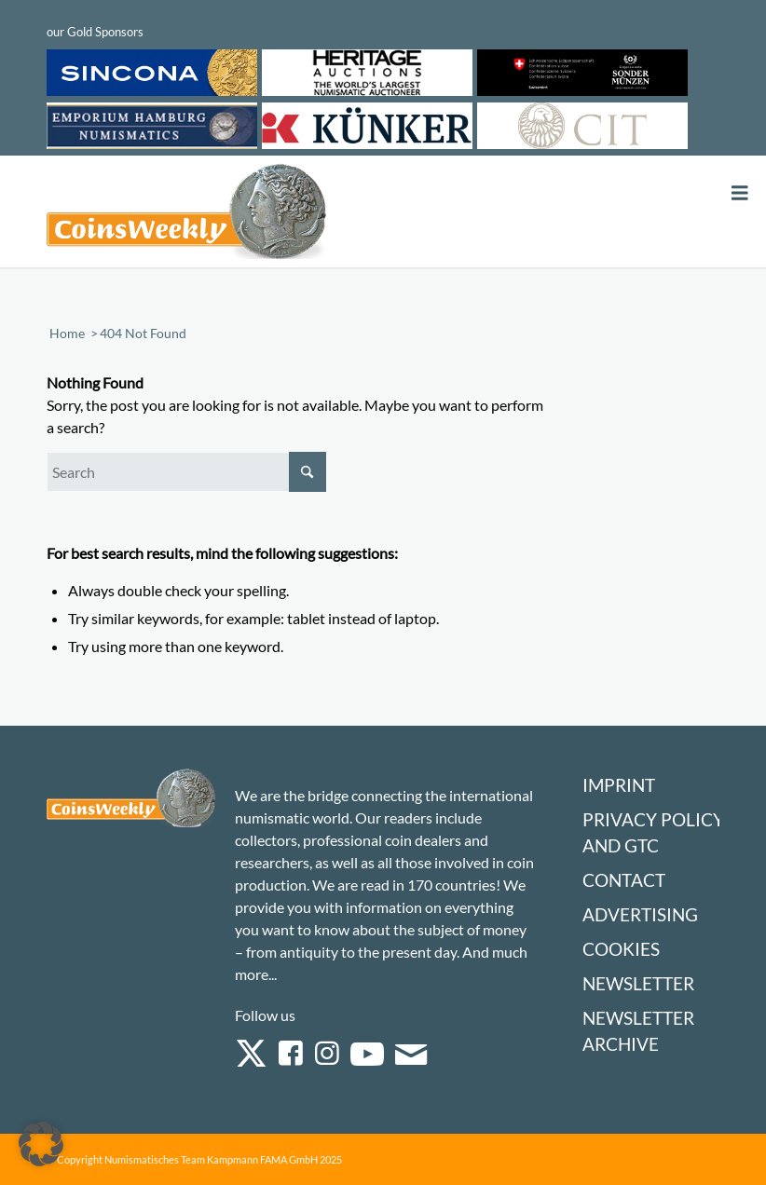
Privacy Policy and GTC (653, 832)
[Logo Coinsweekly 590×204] (186, 215)
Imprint (618, 785)
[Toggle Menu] (740, 193)
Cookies (621, 949)
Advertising (640, 914)
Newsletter (638, 983)
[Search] (186, 472)
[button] (41, 1144)
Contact (623, 880)
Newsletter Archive (638, 1031)
